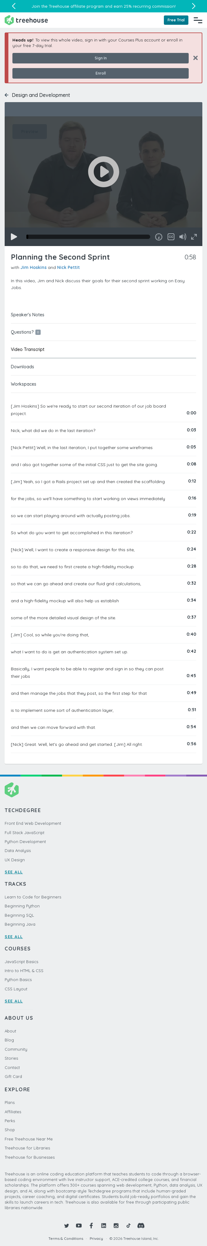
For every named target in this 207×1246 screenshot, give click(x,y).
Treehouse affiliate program (76, 6)
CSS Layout (16, 988)
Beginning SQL (19, 915)
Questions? (26, 332)
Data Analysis (18, 850)
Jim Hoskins (33, 267)
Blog (9, 1039)
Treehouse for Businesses (30, 1157)
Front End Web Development (33, 823)
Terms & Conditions (65, 1238)
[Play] (14, 236)
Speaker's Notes (27, 315)
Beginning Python (22, 905)
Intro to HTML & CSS (24, 970)
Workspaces (23, 384)
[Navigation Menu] (198, 20)
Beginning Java (20, 924)
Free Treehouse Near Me (29, 1138)
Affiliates (13, 1111)
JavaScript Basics (21, 961)
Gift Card (13, 1076)
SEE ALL (14, 871)
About (10, 1030)
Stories (11, 1058)
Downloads (22, 367)
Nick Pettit (68, 267)
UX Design (15, 859)
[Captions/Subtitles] (171, 236)
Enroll (101, 73)
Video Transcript (27, 349)
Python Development (25, 841)
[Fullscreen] (194, 236)
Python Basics (18, 979)
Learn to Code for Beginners (33, 896)
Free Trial (176, 20)
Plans (10, 1102)
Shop (10, 1129)
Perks (10, 1120)
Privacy (96, 1238)
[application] (103, 181)
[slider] (88, 237)
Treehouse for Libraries (27, 1147)
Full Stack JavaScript (24, 832)
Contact (12, 1067)
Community (16, 1049)
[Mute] (183, 236)
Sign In (101, 58)
